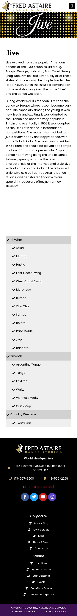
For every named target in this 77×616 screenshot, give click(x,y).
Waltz (20, 389)
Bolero (21, 323)
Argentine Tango (28, 364)
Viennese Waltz (27, 398)
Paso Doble (24, 331)
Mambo (21, 256)
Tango (20, 373)
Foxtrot (21, 381)
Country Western (23, 414)
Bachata (22, 348)
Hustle (20, 264)
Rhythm (16, 240)
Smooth (16, 356)
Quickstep (23, 406)
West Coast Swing (29, 281)
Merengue (23, 289)
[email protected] (40, 487)
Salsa (20, 248)
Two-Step (23, 423)
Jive (19, 339)
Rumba (21, 298)
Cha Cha (22, 306)
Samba (21, 314)
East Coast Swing (28, 273)
